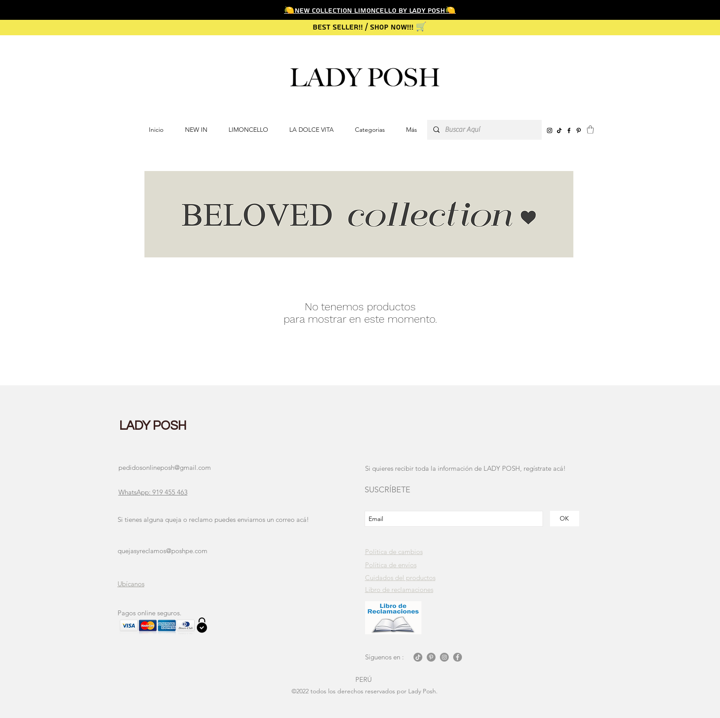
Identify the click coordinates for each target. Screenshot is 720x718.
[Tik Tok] (418, 657)
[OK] (564, 518)
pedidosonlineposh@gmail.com (164, 467)
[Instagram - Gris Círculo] (444, 657)
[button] (369, 130)
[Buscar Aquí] (484, 130)
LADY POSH (153, 425)
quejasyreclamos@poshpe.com (162, 551)
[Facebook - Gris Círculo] (457, 657)
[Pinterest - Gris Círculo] (431, 657)
